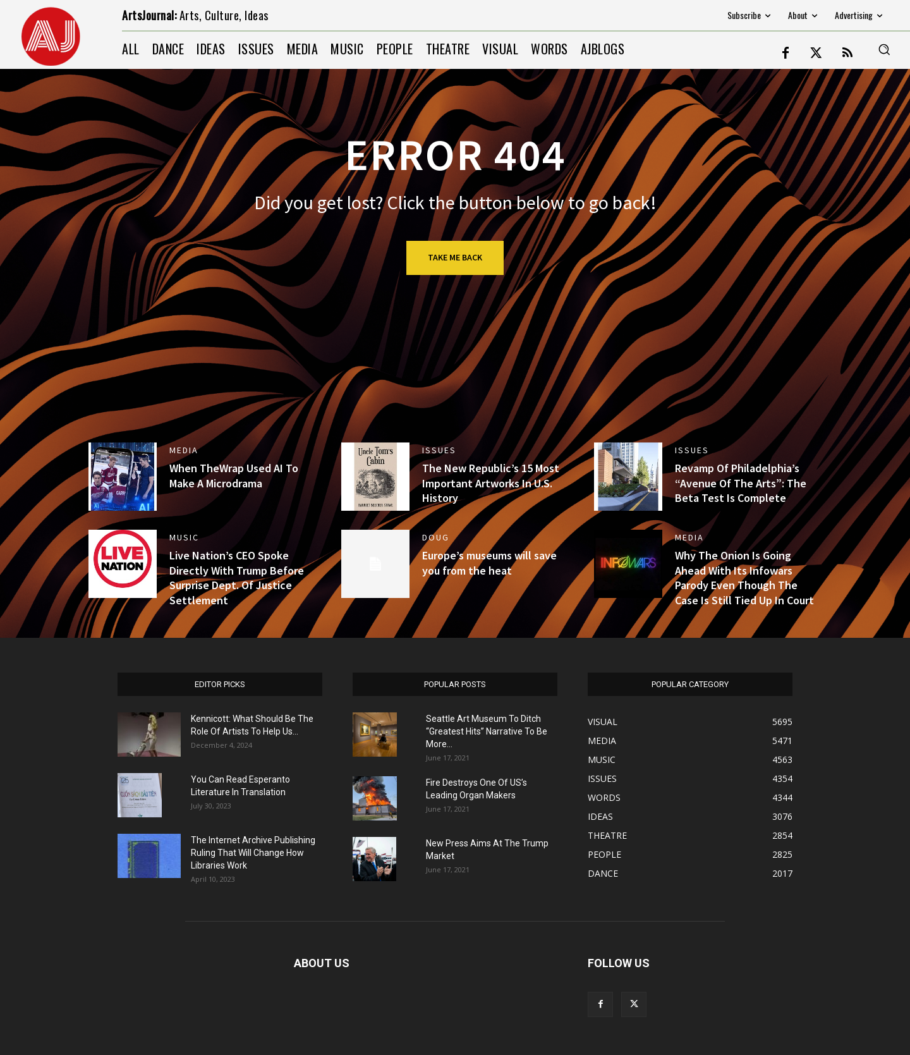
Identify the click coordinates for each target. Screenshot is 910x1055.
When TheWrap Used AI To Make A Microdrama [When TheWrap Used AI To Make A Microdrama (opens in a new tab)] (233, 475)
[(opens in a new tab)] (122, 476)
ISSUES (439, 450)
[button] (884, 49)
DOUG (435, 537)
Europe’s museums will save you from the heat (489, 562)
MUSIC (184, 537)
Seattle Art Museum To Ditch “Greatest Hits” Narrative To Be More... (486, 731)
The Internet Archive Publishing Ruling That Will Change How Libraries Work (253, 852)
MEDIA (183, 450)
